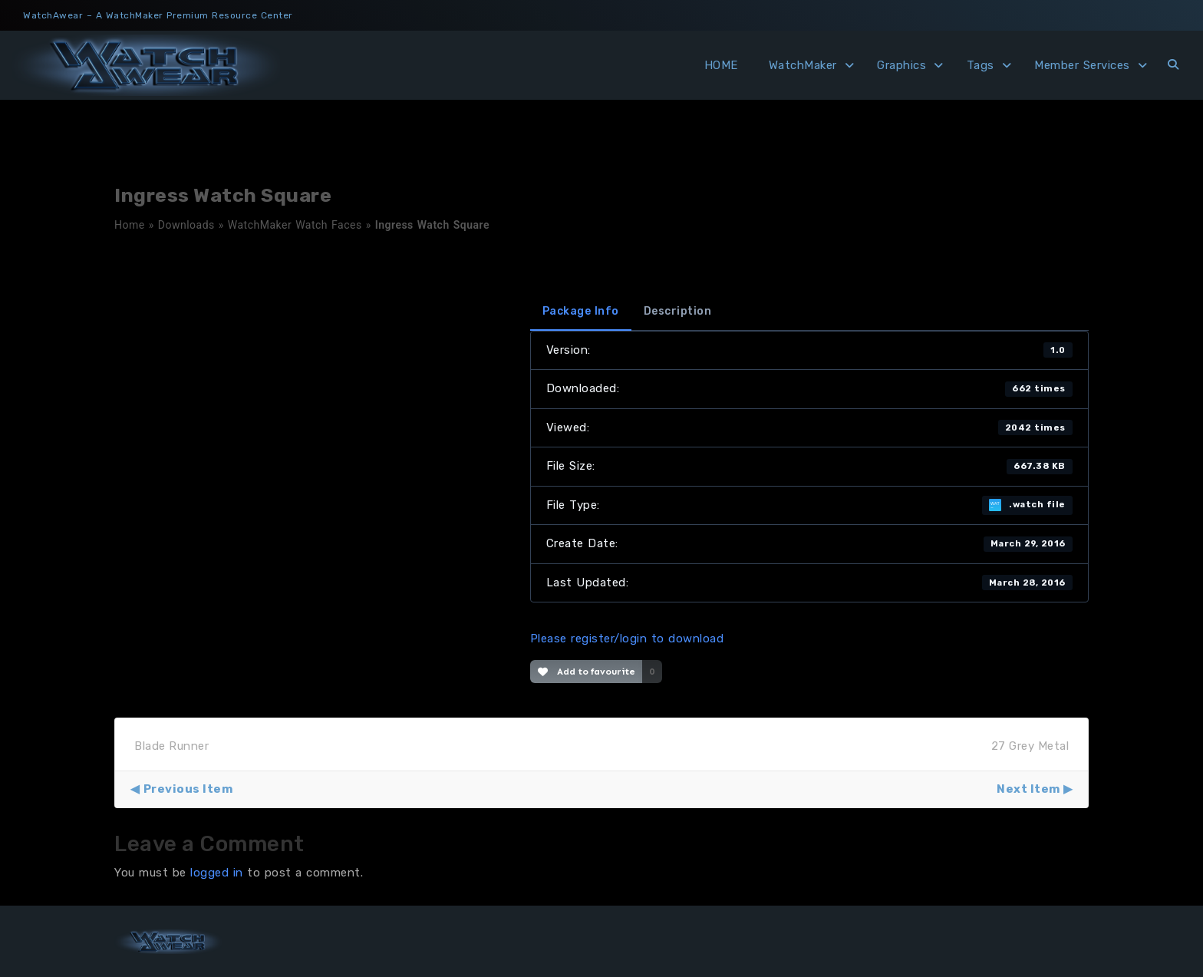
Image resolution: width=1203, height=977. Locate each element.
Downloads (186, 225)
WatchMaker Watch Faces (295, 225)
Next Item (1028, 789)
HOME (721, 65)
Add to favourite (586, 671)
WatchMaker (803, 65)
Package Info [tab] (580, 311)
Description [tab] (678, 311)
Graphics (901, 65)
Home (129, 225)
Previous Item (188, 789)
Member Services (1082, 65)
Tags (980, 65)
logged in (216, 873)
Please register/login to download (627, 638)
